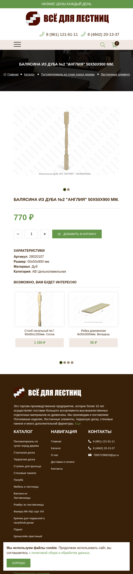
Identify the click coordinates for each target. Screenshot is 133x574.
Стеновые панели (25, 473)
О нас (54, 455)
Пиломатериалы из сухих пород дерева (67, 74)
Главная (10, 74)
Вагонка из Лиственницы (29, 493)
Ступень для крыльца (27, 466)
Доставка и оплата (62, 461)
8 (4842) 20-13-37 (102, 34)
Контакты (57, 468)
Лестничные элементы (116, 74)
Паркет (18, 525)
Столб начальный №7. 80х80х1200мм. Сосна (39, 332)
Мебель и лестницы (26, 486)
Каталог (29, 74)
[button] (64, 189)
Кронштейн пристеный (28, 531)
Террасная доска (24, 459)
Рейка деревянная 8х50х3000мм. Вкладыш (93, 332)
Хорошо (18, 563)
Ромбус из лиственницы (29, 500)
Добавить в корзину (77, 234)
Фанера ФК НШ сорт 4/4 (29, 507)
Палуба (18, 479)
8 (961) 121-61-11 (59, 34)
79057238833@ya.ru (106, 455)
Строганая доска (24, 452)
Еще (78, 423)
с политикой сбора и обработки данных (59, 553)
